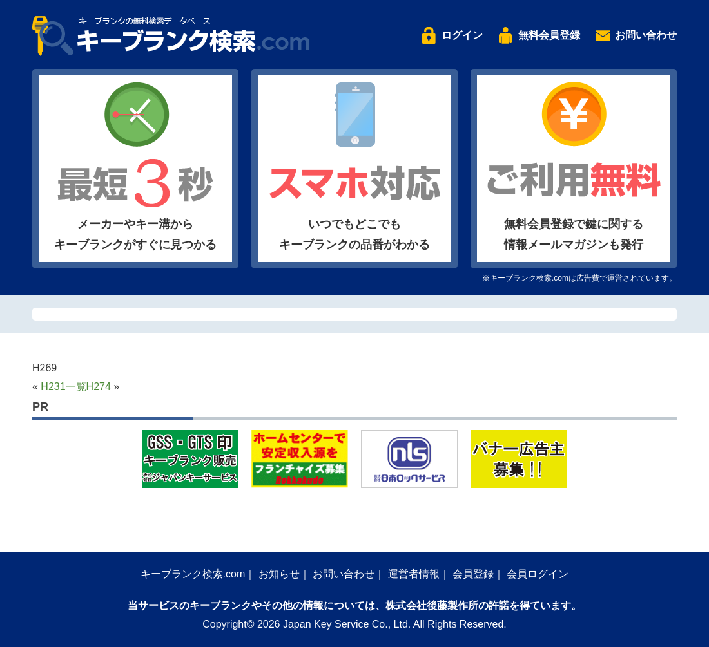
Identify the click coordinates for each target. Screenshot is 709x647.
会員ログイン (537, 573)
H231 (53, 386)
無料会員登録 (549, 35)
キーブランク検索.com (193, 573)
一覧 (76, 386)
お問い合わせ (646, 35)
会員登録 (473, 573)
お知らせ (279, 573)
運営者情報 (414, 573)
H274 (98, 386)
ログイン (462, 35)
